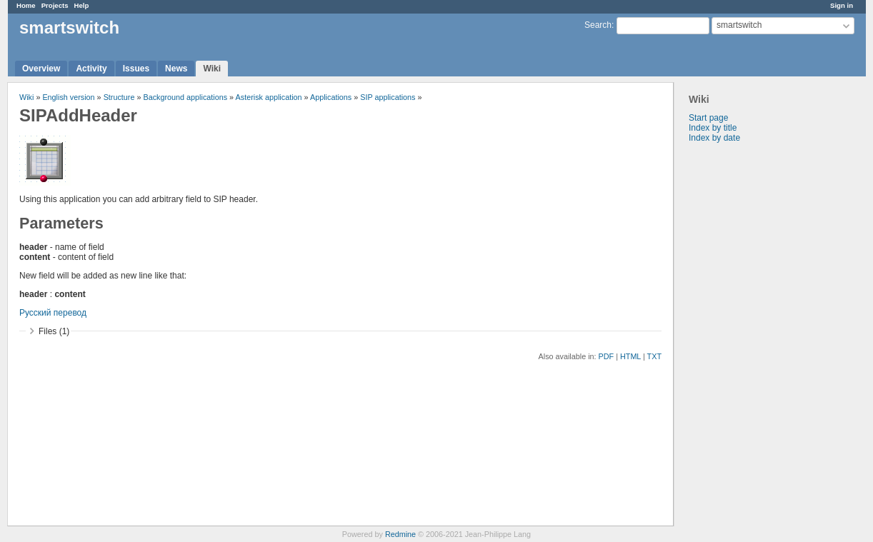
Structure (119, 97)
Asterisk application (269, 97)
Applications (330, 97)
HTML (630, 356)
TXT (654, 356)
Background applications (185, 97)
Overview (41, 69)
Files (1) (54, 331)
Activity (91, 69)
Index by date (714, 138)
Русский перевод (52, 313)
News (176, 69)
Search (598, 25)
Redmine (400, 534)
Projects (55, 5)
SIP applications (387, 97)
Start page (708, 118)
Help (81, 5)
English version (68, 97)
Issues (136, 69)
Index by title (713, 128)
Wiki (212, 69)
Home (26, 5)
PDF (606, 356)
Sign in (841, 5)
